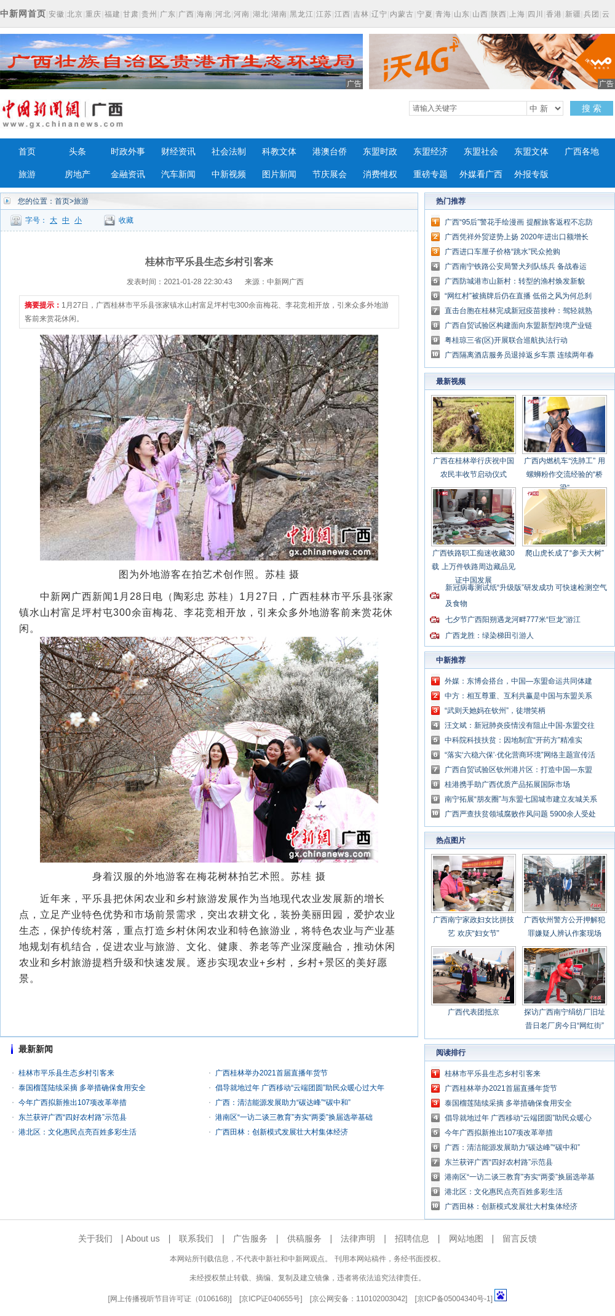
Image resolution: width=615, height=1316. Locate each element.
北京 (75, 14)
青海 (443, 14)
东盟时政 (380, 151)
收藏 (126, 220)
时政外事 (128, 151)
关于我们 (95, 1238)
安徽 (57, 14)
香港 (554, 14)
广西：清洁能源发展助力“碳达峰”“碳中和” (283, 1102)
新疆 (573, 14)
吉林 (361, 14)
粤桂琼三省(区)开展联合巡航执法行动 (506, 340)
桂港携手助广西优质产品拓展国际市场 (507, 784)
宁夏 (425, 14)
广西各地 (582, 151)
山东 (462, 14)
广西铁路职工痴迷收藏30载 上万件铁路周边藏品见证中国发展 (473, 566)
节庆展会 (329, 174)
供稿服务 (304, 1238)
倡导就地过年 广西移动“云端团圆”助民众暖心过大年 (299, 1087)
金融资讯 (128, 174)
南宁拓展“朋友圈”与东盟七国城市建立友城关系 (521, 799)
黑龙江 (302, 14)
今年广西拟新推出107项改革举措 (72, 1102)
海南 (205, 14)
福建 (113, 14)
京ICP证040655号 (270, 1298)
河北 (223, 14)
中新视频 (229, 174)
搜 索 (591, 108)
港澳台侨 (329, 151)
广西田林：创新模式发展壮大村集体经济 (281, 1132)
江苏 (324, 14)
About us (142, 1238)
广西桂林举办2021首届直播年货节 (271, 1073)
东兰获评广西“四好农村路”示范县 (72, 1117)
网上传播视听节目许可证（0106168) (170, 1298)
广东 (168, 14)
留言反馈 (519, 1238)
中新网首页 (23, 13)
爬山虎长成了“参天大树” (564, 553)
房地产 (77, 174)
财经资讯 (178, 151)
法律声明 (358, 1238)
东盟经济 (430, 151)
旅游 (27, 174)
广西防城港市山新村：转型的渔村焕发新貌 (515, 281)
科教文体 (279, 151)
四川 (536, 14)
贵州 (149, 14)
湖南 (279, 14)
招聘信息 (412, 1238)
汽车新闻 (178, 174)
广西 (186, 14)
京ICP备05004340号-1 (454, 1298)
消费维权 (380, 174)
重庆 (93, 14)
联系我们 (196, 1238)
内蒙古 (402, 14)
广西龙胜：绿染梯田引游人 (489, 635)
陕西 (499, 14)
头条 (77, 151)
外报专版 (531, 174)
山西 (480, 14)
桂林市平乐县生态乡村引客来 (66, 1073)
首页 (27, 151)
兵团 (592, 14)
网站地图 (466, 1238)
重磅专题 (430, 174)
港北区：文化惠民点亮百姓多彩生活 (77, 1132)
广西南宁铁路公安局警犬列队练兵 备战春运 (516, 266)
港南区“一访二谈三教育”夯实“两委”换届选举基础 (294, 1117)
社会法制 (229, 151)
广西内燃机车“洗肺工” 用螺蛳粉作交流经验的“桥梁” (564, 474)
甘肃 (131, 14)
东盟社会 (481, 151)
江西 (343, 14)
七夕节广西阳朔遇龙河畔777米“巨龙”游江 (513, 619)
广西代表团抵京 (473, 1012)
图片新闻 (279, 174)
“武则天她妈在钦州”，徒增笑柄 (495, 710)
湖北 (261, 14)
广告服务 (250, 1238)
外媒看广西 (480, 174)
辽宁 (379, 14)
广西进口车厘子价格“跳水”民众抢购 (502, 251)
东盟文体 (531, 151)
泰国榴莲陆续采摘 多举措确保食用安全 (82, 1087)
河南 (242, 14)
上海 (517, 14)
